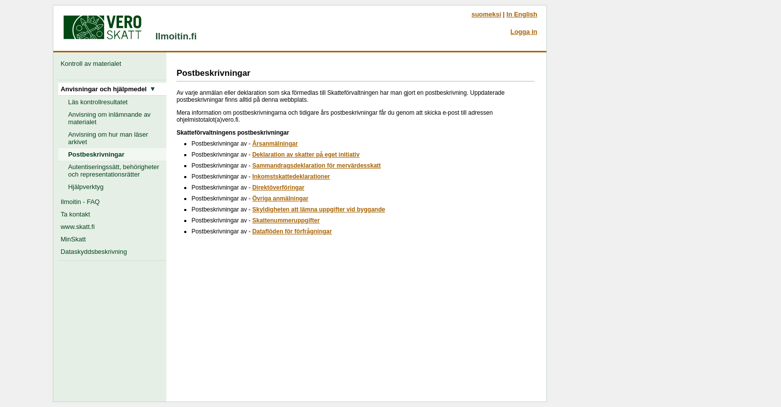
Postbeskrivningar (96, 154)
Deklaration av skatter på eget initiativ (305, 154)
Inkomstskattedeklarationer (291, 176)
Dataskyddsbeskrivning (94, 251)
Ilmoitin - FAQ (80, 201)
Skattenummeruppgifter (285, 220)
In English (522, 14)
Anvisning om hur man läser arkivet (108, 138)
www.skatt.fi (78, 226)
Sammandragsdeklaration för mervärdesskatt (316, 165)
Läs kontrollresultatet (98, 102)
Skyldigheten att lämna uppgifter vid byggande (318, 209)
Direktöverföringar (278, 187)
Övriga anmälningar (280, 198)
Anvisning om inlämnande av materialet (109, 118)
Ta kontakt (75, 214)
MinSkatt (73, 239)
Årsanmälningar (274, 143)
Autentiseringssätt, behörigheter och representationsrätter (113, 170)
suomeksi (486, 14)
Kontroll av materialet (93, 63)
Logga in (524, 31)
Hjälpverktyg (86, 187)
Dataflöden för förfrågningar (292, 231)
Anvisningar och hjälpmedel (108, 89)
